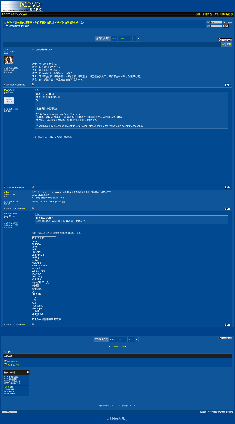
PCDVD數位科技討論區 (14, 14)
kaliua (7, 192)
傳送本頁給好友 (13, 365)
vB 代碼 (6, 387)
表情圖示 (7, 389)
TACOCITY (10, 89)
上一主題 (113, 346)
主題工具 (226, 44)
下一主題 (121, 346)
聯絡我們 (203, 412)
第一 (114, 38)
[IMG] (6, 391)
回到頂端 (229, 412)
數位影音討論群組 (44, 22)
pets (6, 49)
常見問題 (207, 14)
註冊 (198, 14)
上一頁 (121, 38)
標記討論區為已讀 (223, 14)
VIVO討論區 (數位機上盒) (70, 22)
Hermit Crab (10, 213)
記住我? (227, 23)
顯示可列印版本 (13, 361)
